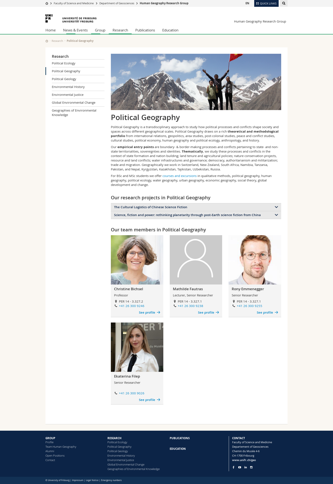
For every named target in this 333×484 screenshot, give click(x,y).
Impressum (77, 480)
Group (100, 30)
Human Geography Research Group (164, 3)
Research (120, 30)
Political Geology (64, 79)
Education (170, 30)
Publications (145, 30)
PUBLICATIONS (180, 438)
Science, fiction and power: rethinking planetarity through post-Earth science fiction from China (187, 215)
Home (50, 30)
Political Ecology (63, 63)
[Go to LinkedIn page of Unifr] (245, 467)
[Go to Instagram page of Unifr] (251, 467)
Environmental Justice (67, 94)
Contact (50, 460)
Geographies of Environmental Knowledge (74, 112)
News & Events (75, 30)
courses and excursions (179, 176)
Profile (49, 442)
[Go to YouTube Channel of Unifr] (239, 467)
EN (247, 3)
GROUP (50, 438)
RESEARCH (114, 438)
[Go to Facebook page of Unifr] (233, 467)
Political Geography (66, 71)
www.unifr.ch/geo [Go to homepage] (244, 460)
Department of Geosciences (116, 3)
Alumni (49, 451)
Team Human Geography (60, 447)
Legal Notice (92, 480)
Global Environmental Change (73, 102)
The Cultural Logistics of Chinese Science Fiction (150, 207)
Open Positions (55, 455)
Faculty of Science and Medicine (74, 3)
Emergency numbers (111, 480)
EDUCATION (178, 449)
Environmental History (68, 87)
